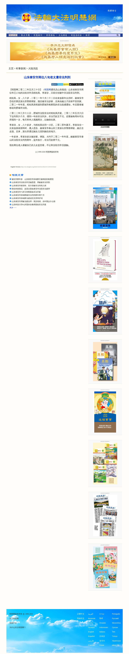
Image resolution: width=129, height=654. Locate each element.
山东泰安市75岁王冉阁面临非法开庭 (26, 192)
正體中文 (80, 614)
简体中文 (80, 618)
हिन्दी (101, 618)
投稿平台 (13, 623)
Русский (115, 618)
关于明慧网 (14, 619)
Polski (101, 645)
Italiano (102, 632)
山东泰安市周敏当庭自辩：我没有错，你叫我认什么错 (33, 201)
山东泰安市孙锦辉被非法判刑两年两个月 (28, 195)
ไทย (113, 632)
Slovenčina (116, 623)
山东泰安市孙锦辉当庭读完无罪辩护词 (27, 198)
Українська (116, 641)
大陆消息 (33, 68)
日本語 (102, 636)
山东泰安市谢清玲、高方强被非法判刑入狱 (29, 186)
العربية (90, 614)
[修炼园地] (50, 36)
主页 (11, 68)
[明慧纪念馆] (76, 36)
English (91, 632)
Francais (91, 645)
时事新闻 (21, 68)
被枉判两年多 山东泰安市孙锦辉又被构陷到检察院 (33, 179)
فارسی (91, 641)
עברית (101, 614)
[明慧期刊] (37, 36)
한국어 (102, 641)
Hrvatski (102, 623)
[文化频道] (62, 36)
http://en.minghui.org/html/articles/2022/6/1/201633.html (38, 167)
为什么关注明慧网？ (17, 627)
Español (91, 636)
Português (116, 614)
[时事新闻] (12, 36)
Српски (115, 627)
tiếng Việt (115, 645)
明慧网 (47, 89)
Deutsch (91, 627)
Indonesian (103, 627)
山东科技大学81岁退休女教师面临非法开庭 (29, 205)
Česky (90, 623)
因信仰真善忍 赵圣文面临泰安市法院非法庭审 (31, 189)
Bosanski (91, 618)
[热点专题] (25, 36)
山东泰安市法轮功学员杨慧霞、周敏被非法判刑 (31, 182)
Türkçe (114, 636)
